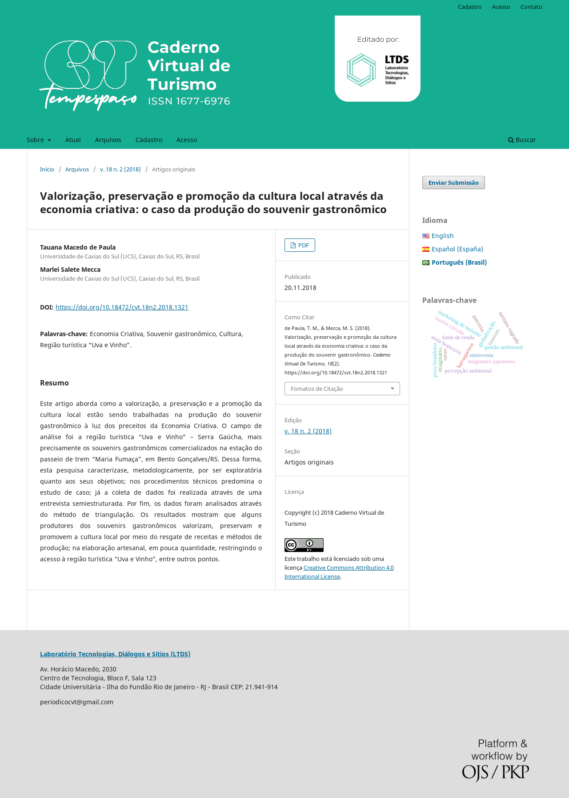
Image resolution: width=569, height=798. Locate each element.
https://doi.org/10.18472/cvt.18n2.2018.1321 (122, 307)
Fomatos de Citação (317, 389)
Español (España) (457, 249)
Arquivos (108, 139)
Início (47, 169)
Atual (73, 139)
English (443, 235)
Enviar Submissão (454, 183)
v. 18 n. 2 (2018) (120, 169)
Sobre (36, 139)
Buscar (522, 139)
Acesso (186, 139)
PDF (303, 245)
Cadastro (149, 139)
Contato (531, 7)
